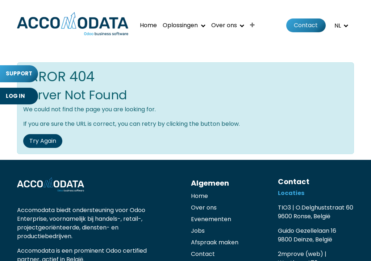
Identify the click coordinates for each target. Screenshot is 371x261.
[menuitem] (148, 25)
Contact (306, 25)
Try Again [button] (42, 141)
